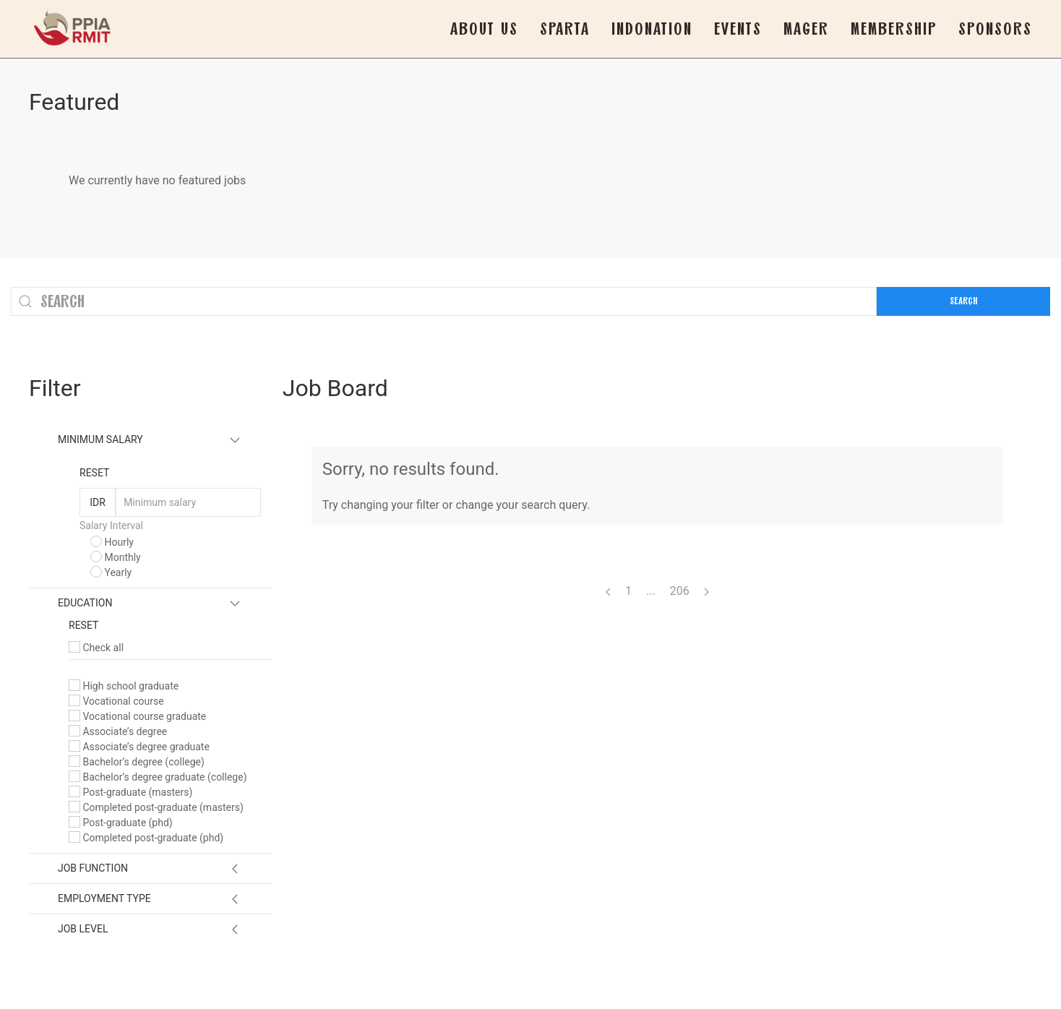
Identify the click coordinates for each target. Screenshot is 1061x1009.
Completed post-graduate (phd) (146, 837)
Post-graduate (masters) (130, 792)
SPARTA (565, 29)
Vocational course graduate (137, 716)
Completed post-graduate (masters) (156, 807)
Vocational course (116, 701)
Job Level (83, 929)
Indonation (651, 29)
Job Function (93, 868)
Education (85, 603)
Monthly (115, 557)
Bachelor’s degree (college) (137, 762)
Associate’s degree (118, 731)
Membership (894, 29)
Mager (806, 29)
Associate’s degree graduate (139, 746)
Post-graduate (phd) (121, 822)
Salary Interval (111, 525)
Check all (96, 647)
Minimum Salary (100, 439)
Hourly (112, 542)
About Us (484, 29)
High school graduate (124, 686)
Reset (94, 472)
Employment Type (104, 898)
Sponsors (995, 29)
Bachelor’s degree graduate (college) (158, 777)
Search (963, 301)
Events (738, 29)
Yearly (111, 572)
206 (680, 591)
